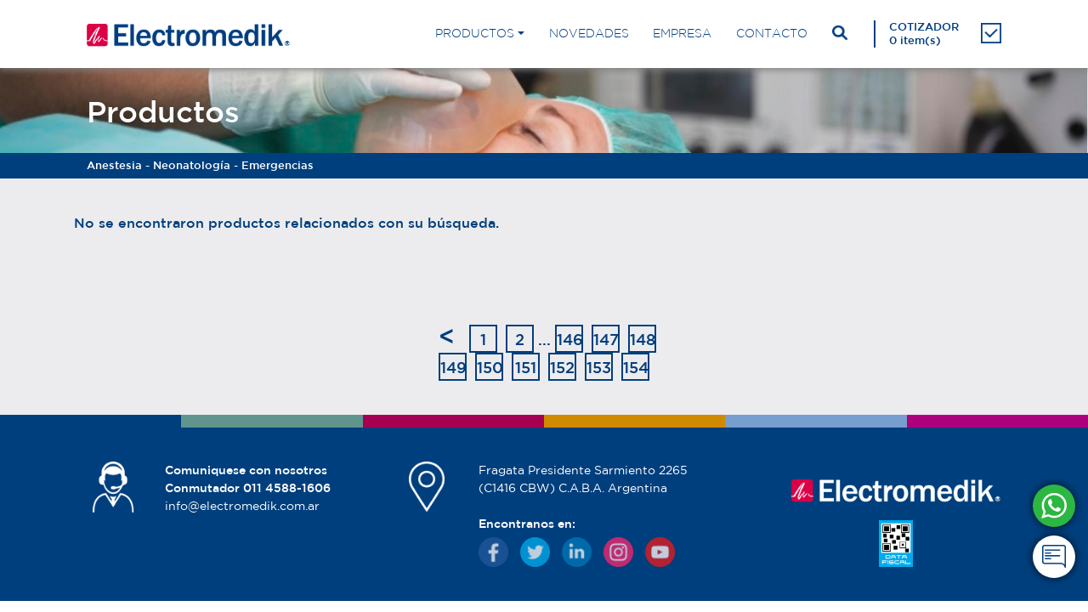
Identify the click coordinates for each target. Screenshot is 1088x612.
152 (562, 367)
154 (636, 367)
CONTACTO (772, 33)
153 (598, 367)
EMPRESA (682, 33)
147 (606, 339)
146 (570, 339)
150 (490, 367)
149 (453, 367)
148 (642, 339)
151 (525, 367)
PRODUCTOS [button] (474, 33)
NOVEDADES (589, 33)
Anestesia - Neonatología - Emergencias (200, 165)
